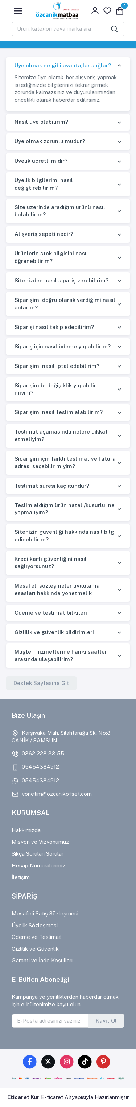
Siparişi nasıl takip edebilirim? (54, 327)
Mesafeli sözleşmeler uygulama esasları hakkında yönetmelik (57, 589)
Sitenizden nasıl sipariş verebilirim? (61, 280)
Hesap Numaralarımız (38, 865)
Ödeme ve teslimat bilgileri (51, 613)
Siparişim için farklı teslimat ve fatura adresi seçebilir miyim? (65, 462)
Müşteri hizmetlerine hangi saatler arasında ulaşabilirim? (61, 655)
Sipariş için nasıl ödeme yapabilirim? (63, 346)
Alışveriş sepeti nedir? (44, 234)
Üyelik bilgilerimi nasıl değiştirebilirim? (44, 184)
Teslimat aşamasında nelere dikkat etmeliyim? (61, 435)
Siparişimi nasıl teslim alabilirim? (59, 412)
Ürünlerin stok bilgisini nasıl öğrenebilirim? (51, 257)
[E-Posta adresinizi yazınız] (50, 1021)
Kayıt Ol (106, 1021)
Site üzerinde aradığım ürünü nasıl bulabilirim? (60, 211)
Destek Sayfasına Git (41, 683)
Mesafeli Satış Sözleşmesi (45, 913)
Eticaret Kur (23, 1097)
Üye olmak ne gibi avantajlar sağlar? (63, 65)
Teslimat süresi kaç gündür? (52, 486)
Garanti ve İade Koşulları (42, 960)
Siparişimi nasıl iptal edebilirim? (57, 366)
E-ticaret (52, 1097)
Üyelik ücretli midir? (41, 161)
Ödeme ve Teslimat (36, 937)
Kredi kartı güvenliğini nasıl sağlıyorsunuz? (51, 563)
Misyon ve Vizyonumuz (40, 842)
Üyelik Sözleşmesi (35, 925)
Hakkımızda (26, 830)
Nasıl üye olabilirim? (41, 122)
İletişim (21, 877)
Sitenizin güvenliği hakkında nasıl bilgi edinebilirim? (65, 535)
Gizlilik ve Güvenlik (35, 949)
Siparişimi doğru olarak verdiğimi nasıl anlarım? (65, 304)
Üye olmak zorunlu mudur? (50, 141)
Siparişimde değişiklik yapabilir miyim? (55, 389)
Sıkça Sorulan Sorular (37, 854)
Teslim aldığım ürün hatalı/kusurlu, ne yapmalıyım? (65, 509)
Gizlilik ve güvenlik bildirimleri (54, 632)
